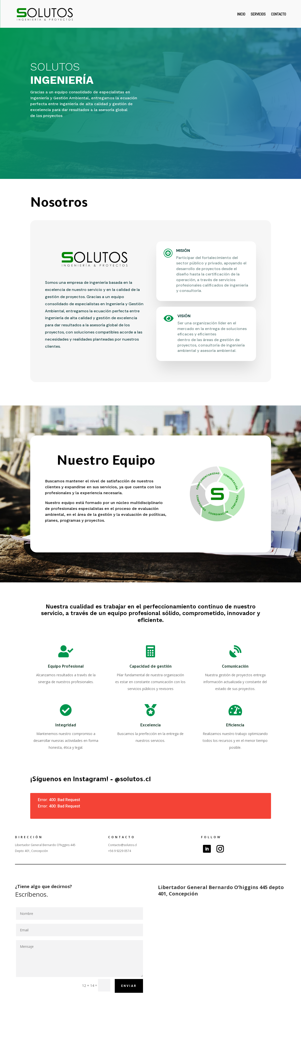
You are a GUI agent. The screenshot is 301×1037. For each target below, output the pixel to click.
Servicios (258, 14)
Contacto (278, 14)
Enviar (129, 986)
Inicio (241, 14)
